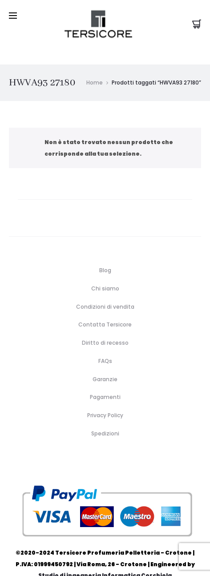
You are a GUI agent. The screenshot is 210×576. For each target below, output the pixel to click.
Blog (105, 251)
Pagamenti (105, 378)
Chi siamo (105, 270)
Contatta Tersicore (105, 306)
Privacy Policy (105, 396)
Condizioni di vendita (105, 288)
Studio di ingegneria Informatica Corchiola (105, 556)
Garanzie (105, 360)
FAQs (105, 342)
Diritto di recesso (105, 324)
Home (94, 64)
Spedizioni (105, 415)
